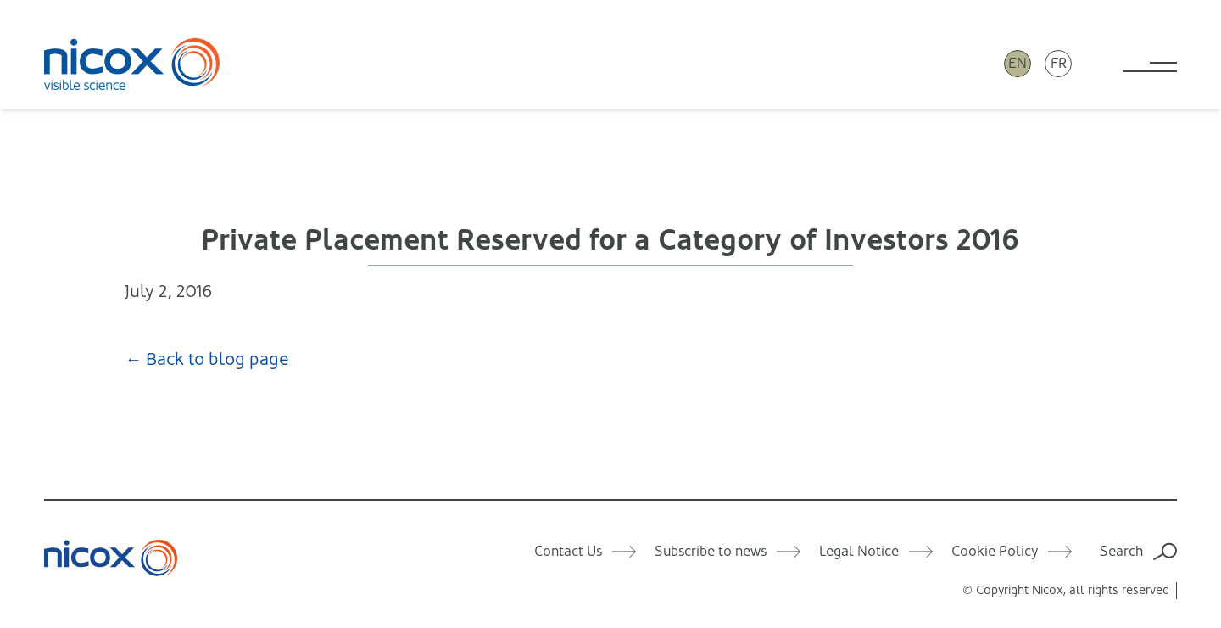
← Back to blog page (207, 359)
